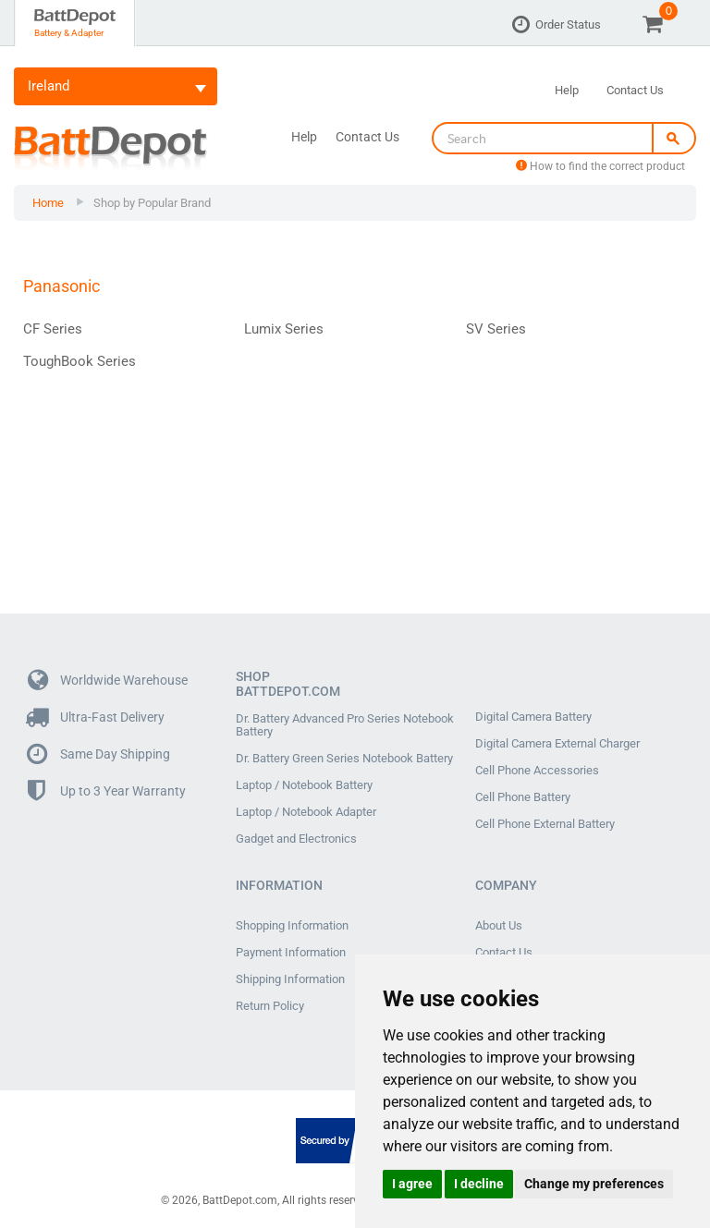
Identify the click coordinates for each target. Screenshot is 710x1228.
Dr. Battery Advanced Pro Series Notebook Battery (345, 725)
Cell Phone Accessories (537, 770)
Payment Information (291, 952)
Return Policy (270, 1006)
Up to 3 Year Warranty (107, 791)
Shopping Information (292, 925)
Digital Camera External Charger (557, 743)
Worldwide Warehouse (108, 680)
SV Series (496, 329)
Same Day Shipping (99, 754)
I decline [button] (479, 1183)
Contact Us (635, 90)
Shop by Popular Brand (152, 203)
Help (567, 90)
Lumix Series (284, 329)
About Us (498, 925)
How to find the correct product (600, 166)
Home (48, 203)
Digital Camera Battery (533, 717)
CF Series (52, 329)
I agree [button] (412, 1183)
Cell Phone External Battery (545, 824)
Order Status (568, 24)
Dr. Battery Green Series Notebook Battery (344, 758)
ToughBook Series (79, 361)
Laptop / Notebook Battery (304, 785)
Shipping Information (290, 979)
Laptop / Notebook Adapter (306, 812)
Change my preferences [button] (594, 1183)
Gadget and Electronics (296, 839)
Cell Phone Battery (522, 797)
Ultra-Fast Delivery (96, 717)
